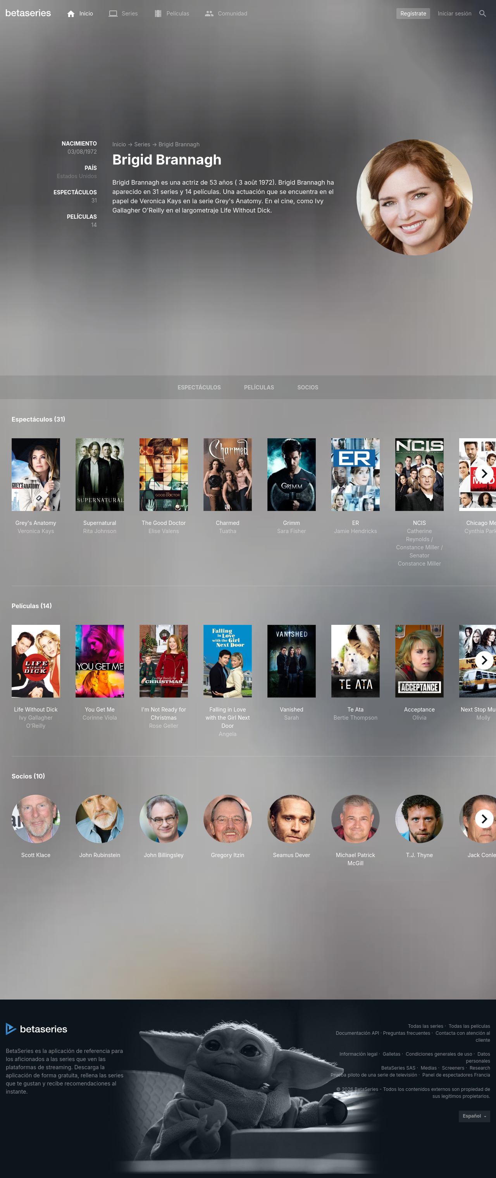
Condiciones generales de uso (439, 1054)
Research (480, 1068)
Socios (307, 387)
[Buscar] (482, 13)
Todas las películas (469, 1026)
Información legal (358, 1054)
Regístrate (413, 13)
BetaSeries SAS (398, 1068)
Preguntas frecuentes (407, 1033)
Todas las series (425, 1026)
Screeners (453, 1068)
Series (142, 144)
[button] (36, 831)
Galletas (392, 1054)
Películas (259, 387)
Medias (429, 1068)
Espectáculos (199, 387)
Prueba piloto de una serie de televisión (374, 1075)
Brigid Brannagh (179, 144)
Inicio (119, 144)
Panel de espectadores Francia (456, 1075)
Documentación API (357, 1033)
